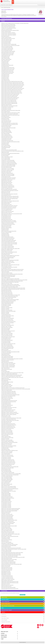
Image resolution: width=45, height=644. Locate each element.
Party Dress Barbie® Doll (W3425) (5, 117)
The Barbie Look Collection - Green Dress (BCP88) (8, 365)
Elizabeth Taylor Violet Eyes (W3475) (6, 226)
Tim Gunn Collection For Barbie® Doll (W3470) (7, 247)
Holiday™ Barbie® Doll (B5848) (5, 58)
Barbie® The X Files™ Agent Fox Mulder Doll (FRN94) (8, 486)
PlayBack (3, 612)
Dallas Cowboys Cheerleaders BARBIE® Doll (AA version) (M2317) (10, 255)
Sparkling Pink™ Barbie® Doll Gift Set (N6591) (7, 315)
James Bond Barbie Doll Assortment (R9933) (7, 437)
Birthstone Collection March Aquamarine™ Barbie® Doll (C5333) (10, 196)
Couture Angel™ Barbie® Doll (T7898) (6, 39)
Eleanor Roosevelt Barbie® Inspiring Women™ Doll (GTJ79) (9, 205)
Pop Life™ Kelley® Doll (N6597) (5, 145)
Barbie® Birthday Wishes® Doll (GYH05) (6, 219)
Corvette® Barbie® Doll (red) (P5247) (6, 139)
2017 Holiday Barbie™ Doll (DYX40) (6, 502)
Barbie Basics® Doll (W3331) (5, 118)
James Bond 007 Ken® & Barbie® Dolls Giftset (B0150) (8, 297)
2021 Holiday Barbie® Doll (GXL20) (6, 218)
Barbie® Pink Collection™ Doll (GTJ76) (6, 212)
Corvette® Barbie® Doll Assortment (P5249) (7, 140)
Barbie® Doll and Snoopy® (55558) (6, 379)
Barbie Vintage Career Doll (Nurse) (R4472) (7, 319)
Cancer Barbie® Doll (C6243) (5, 74)
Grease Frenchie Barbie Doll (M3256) (6, 40)
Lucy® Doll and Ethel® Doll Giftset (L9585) (7, 47)
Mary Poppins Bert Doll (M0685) (5, 154)
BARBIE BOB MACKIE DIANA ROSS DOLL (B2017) (8, 275)
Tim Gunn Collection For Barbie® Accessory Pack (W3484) (9, 242)
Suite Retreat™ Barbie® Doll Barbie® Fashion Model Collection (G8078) (11, 553)
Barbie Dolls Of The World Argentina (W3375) (7, 515)
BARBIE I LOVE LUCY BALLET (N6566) (6, 529)
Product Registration (5, 601)
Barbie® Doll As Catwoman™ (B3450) (6, 386)
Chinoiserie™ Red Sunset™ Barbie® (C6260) (7, 261)
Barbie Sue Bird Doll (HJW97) (5, 492)
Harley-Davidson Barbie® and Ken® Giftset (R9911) (8, 423)
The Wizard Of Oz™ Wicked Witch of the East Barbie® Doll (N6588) (10, 351)
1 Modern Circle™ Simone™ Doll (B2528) (6, 451)
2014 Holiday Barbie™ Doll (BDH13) (6, 458)
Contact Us (3, 614)
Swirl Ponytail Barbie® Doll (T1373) (6, 350)
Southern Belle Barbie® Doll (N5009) (6, 131)
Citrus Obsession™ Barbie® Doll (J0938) (6, 170)
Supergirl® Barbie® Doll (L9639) (5, 147)
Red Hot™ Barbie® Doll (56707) (5, 111)
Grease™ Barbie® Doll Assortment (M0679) (7, 356)
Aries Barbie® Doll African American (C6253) (7, 65)
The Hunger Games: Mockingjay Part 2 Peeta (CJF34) (8, 392)
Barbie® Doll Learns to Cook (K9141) (6, 429)
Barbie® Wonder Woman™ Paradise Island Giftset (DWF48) (9, 442)
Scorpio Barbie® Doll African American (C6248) (7, 69)
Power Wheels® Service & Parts (7, 605)
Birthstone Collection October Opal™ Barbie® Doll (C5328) (9, 96)
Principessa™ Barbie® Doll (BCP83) (6, 37)
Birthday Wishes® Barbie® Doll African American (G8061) (9, 559)
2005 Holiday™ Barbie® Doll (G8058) (6, 550)
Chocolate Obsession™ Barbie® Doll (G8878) (7, 560)
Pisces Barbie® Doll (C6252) (5, 66)
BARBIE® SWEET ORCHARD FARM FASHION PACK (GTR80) (9, 581)
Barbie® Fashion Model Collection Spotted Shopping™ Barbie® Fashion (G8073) (12, 552)
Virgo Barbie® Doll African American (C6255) (7, 54)
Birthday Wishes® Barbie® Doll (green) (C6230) (7, 52)
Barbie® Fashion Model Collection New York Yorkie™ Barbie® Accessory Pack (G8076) (13, 557)
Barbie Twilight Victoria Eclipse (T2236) (6, 421)
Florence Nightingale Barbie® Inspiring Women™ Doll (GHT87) (9, 190)
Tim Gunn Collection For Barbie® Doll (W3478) (7, 246)
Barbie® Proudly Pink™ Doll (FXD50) (6, 181)
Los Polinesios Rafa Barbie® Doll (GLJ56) (6, 575)
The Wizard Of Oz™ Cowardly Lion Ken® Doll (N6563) (8, 162)
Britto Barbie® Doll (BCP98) (5, 228)
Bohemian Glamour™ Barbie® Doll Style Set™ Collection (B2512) (10, 284)
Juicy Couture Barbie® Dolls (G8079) (6, 551)
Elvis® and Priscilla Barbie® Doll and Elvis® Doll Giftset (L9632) (9, 466)
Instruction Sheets (5, 599)
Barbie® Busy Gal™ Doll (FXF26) (5, 191)
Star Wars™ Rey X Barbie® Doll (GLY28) (6, 188)
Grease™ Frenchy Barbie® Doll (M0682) (6, 478)
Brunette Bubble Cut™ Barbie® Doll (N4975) (7, 543)
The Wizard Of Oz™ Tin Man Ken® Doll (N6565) (7, 160)
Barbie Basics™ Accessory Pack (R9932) (6, 430)
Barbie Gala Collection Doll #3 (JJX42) (6, 501)
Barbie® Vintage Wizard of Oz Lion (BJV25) (7, 362)
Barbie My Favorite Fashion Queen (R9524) (7, 434)
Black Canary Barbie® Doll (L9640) (6, 470)
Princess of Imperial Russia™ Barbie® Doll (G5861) (8, 51)
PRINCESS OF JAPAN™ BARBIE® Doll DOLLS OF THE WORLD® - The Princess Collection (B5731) (14, 23)
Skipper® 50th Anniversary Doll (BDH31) (6, 452)
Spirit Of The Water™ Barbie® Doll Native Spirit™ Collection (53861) (10, 248)
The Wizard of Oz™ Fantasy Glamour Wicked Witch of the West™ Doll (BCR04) (12, 358)
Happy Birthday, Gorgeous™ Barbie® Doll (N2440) (8, 522)
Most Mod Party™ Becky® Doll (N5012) (6, 132)
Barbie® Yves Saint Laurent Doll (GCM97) (7, 333)
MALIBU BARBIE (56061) (4, 380)
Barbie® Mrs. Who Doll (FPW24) (5, 566)
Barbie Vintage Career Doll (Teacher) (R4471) (7, 320)
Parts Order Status (5, 618)
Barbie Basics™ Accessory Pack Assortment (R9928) (8, 311)
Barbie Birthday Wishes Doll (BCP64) (6, 290)
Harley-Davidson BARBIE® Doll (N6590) (6, 530)
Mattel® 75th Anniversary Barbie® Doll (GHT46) (7, 185)
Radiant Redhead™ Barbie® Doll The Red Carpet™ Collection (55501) (10, 110)
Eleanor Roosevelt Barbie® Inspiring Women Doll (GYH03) (9, 400)
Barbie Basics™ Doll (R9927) (5, 313)
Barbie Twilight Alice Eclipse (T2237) (6, 422)
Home (2, 7)
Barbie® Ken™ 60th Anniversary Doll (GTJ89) (7, 211)
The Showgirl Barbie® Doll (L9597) (6, 314)
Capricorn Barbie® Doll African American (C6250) (7, 68)
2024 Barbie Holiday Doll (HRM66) (6, 494)
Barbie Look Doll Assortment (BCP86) (6, 225)
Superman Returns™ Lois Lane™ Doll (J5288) (7, 168)
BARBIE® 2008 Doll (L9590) (5, 152)
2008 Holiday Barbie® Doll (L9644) (6, 355)
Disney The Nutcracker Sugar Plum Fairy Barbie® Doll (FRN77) (9, 488)
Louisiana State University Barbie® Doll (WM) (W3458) (8, 240)
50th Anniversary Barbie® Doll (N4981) (6, 167)
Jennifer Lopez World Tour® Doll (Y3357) (6, 292)
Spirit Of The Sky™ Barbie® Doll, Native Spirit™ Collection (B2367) (10, 278)
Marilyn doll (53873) (4, 370)
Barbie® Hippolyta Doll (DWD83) (5, 328)
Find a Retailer (4, 619)
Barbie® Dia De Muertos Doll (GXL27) (6, 586)
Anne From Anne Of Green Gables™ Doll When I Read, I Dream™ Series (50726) (12, 377)
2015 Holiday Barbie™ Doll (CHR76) (6, 109)
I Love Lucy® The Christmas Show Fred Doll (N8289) (8, 127)
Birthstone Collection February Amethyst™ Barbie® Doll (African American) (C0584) (12, 83)
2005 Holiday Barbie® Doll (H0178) (6, 546)
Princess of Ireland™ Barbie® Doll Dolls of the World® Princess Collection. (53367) (12, 372)
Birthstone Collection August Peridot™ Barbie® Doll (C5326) (9, 98)
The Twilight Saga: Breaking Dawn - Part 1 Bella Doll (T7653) (9, 123)
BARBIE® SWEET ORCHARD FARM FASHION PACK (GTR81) (9, 582)
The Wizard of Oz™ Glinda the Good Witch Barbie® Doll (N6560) (10, 299)
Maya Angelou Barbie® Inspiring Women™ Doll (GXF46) (8, 206)
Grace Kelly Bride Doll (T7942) (5, 119)
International (3, 616)
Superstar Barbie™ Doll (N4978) (5, 537)
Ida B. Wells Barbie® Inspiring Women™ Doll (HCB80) (8, 220)
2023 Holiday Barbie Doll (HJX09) (5, 399)
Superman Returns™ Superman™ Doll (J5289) (7, 169)
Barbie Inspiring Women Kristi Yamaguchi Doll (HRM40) (8, 445)
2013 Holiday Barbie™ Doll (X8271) (6, 416)
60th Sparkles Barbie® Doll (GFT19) (6, 406)
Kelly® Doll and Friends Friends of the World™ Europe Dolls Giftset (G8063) (11, 564)
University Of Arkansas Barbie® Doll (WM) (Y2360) (8, 241)
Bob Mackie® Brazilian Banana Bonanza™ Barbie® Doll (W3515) (10, 30)
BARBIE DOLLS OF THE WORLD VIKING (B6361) (8, 276)
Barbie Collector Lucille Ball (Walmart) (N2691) (7, 347)
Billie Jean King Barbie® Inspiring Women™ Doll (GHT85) (9, 189)
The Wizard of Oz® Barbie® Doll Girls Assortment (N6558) (9, 163)
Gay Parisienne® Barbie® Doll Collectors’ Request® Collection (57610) (10, 285)
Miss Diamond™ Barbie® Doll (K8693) (6, 535)
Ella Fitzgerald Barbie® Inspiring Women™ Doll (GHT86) (8, 407)
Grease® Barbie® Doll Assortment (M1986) (7, 357)
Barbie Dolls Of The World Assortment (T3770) (7, 428)
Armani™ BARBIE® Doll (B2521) (5, 277)
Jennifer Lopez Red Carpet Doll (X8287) (6, 369)
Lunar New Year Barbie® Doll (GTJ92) (6, 210)
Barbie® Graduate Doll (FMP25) (5, 203)
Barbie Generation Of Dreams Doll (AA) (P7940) (7, 531)
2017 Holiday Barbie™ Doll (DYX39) (6, 268)
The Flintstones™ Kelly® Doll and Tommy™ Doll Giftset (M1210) (9, 474)
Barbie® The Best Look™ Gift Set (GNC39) (7, 398)
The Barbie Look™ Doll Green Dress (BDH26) (7, 456)
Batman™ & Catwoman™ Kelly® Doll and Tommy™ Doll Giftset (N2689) (11, 473)
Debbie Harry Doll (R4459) (4, 349)
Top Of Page (22, 594)
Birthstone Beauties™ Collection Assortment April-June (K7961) (9, 536)
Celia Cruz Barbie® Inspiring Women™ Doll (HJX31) (8, 409)
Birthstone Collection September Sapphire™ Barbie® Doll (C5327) (10, 97)
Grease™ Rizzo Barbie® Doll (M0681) (6, 471)
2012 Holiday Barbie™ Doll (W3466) (6, 304)
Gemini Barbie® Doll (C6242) (5, 75)
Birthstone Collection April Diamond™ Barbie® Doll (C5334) (9, 103)
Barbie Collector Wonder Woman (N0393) (6, 253)
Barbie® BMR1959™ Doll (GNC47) (6, 572)
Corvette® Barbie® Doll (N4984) (5, 538)
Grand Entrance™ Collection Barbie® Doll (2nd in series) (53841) (10, 420)
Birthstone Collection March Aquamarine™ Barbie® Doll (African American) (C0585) (12, 82)
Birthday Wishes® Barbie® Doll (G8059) (6, 558)
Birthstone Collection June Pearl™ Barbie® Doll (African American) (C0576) (11, 91)
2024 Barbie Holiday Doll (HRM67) (6, 499)
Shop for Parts (4, 597)
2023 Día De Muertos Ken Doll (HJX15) (6, 408)
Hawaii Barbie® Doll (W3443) (5, 234)
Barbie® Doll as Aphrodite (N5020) (6, 126)
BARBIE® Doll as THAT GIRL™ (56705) (6, 283)
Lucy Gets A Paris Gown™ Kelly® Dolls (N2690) (7, 472)
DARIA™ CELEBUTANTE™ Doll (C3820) (6, 385)
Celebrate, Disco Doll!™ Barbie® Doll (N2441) (7, 521)
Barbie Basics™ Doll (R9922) (5, 306)
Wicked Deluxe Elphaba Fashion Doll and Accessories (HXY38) (9, 588)
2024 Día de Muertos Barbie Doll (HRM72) (7, 340)
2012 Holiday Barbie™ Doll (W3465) (6, 305)
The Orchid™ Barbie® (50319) (5, 371)
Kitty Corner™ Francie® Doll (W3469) (6, 232)
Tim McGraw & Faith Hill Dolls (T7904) (6, 465)
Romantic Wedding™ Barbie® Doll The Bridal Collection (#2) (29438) (10, 112)
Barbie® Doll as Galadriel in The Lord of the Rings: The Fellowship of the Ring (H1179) (12, 387)
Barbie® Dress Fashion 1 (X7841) (5, 415)
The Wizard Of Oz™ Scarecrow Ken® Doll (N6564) (8, 161)
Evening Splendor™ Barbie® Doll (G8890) (7, 479)
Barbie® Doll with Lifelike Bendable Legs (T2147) (7, 464)
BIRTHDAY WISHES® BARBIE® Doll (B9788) (7, 257)
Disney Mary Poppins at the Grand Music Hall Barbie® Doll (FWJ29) (10, 394)
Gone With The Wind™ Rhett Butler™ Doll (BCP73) (8, 32)
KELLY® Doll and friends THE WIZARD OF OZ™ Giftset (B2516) (10, 282)
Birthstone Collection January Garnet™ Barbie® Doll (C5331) (9, 198)
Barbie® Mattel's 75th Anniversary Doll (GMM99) (7, 175)
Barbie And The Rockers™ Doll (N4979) (6, 539)
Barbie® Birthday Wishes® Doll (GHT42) (6, 182)
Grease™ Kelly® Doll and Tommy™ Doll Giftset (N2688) (8, 44)
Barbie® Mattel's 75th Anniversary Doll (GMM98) (7, 174)
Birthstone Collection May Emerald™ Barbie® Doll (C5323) (9, 102)
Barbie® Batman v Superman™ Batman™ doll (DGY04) (8, 414)
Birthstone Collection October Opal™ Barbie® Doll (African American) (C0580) (11, 87)
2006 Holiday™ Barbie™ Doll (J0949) (6, 326)
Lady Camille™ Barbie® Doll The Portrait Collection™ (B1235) (9, 286)
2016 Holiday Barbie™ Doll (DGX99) (6, 507)
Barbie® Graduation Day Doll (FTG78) (6, 204)
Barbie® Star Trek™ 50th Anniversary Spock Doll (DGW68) (9, 510)
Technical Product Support (6, 610)
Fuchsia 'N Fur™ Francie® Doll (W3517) (6, 29)
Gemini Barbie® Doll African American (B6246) (7, 53)
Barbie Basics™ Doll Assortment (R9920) (6, 307)
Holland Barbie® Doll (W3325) (5, 235)
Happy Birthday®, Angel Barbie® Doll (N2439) (7, 523)
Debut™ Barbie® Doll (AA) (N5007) (6, 146)
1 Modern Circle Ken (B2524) (5, 271)
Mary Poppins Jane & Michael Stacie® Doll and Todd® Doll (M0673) (10, 153)
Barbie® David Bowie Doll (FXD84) (6, 263)
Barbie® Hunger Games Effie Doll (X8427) (7, 293)
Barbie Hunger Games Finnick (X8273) (6, 291)
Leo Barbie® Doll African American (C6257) (7, 73)
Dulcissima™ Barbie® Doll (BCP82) (6, 31)
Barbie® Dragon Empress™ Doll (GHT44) (6, 184)
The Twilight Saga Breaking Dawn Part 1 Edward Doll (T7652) (9, 124)
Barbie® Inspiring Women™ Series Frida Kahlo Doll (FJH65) (9, 105)
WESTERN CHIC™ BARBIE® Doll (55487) (7, 249)
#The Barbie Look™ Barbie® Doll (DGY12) (7, 405)
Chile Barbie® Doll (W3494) (5, 233)
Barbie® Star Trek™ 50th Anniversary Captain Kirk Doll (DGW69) (10, 509)
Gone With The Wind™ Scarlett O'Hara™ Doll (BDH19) (8, 33)
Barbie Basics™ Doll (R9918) (5, 438)
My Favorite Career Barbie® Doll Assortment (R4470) (8, 321)
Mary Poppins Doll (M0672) (5, 155)
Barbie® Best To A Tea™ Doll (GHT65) (6, 444)
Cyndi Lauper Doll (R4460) (4, 435)
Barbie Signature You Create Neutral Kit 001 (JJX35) (8, 343)
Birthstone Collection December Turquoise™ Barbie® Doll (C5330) (10, 94)
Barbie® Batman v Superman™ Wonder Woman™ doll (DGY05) (9, 413)
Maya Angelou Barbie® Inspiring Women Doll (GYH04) (8, 401)
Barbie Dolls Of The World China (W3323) (6, 517)
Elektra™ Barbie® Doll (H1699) (5, 485)
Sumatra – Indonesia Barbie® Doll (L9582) (7, 156)
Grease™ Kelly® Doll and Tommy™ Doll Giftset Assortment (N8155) (10, 45)
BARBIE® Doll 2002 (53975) (5, 378)
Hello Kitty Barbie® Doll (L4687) (5, 254)
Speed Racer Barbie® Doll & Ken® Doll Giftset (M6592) (8, 545)
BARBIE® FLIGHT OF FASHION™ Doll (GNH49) (7, 579)
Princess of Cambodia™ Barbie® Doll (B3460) (7, 441)
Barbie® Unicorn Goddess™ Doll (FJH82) (6, 334)
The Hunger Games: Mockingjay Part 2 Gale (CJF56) (8, 391)
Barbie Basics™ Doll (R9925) (5, 312)
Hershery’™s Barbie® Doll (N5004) (6, 134)
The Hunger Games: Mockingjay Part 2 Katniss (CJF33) (8, 393)
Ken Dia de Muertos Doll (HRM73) (5, 341)
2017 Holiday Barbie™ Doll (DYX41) (6, 503)
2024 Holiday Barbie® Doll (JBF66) (6, 495)
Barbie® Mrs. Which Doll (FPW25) (5, 565)
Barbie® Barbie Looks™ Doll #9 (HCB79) (6, 568)
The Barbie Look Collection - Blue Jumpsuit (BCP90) (8, 363)
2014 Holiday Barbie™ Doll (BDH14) (6, 457)
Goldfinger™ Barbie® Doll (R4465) (6, 436)
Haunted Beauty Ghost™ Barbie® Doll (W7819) (7, 459)
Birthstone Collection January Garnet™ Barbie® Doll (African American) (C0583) (12, 270)
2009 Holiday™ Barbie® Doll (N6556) (6, 528)
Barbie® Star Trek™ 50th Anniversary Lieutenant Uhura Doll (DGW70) (10, 508)
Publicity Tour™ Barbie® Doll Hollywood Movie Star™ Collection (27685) (11, 376)
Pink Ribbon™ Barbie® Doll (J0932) (6, 384)
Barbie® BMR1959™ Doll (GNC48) (6, 573)
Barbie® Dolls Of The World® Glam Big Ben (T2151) (8, 427)
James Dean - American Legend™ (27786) (7, 298)
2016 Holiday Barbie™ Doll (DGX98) (6, 506)
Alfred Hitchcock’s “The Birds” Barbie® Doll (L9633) (8, 256)
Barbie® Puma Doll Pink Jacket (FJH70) (6, 443)
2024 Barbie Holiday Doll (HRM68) (6, 500)
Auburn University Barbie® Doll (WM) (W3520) (7, 239)
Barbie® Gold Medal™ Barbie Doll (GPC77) (7, 580)
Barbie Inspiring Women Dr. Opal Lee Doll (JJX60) (8, 336)
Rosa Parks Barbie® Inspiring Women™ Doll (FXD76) (8, 177)
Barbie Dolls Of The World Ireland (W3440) (7, 516)
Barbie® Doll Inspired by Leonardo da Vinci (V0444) (8, 463)
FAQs (2, 607)
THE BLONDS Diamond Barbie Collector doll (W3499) (8, 300)
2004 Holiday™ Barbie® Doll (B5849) (6, 59)
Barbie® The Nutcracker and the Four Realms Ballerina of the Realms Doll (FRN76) (12, 269)
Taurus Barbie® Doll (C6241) (5, 76)
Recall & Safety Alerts (5, 603)
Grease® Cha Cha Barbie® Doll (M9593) (6, 46)
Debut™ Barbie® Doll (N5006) (5, 133)
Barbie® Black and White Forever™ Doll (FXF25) (7, 262)
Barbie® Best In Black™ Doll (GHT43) (6, 183)
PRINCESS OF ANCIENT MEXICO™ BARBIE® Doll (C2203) (9, 450)
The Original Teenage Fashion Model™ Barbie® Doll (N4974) (9, 544)
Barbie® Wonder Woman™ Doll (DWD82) (6, 327)
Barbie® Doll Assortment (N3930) (5, 524)
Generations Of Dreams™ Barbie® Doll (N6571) (7, 532)
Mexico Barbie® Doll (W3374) (5, 116)
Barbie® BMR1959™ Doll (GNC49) (6, 574)
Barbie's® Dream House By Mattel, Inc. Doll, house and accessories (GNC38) (11, 213)
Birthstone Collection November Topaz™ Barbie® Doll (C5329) (9, 95)
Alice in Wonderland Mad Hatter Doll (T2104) (7, 348)
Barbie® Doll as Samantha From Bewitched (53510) (8, 24)
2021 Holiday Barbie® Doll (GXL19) (6, 217)
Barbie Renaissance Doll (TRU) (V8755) (6, 250)
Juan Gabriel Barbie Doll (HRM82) (5, 342)
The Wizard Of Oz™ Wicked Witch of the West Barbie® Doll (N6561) (10, 141)
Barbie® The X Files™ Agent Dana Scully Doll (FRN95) (8, 487)
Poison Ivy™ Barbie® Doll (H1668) (6, 481)
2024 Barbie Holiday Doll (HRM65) (6, 493)
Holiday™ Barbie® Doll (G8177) (5, 60)
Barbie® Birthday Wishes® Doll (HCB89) (6, 567)
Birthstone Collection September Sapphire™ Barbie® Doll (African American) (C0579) (12, 88)
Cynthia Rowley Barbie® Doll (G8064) (6, 480)
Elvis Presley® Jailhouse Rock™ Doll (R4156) (7, 322)
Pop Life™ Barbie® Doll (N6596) (5, 159)
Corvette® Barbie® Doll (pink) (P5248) (6, 138)
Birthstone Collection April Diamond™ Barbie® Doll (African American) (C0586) (11, 81)
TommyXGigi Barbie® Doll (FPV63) (6, 199)
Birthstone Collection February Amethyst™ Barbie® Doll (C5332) (9, 197)
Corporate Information (5, 621)
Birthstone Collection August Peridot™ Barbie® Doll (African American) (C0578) (11, 89)
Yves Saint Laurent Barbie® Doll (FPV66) (6, 335)
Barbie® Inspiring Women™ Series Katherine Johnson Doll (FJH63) (10, 264)
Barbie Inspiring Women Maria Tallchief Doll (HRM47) (8, 587)
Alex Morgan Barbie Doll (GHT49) (5, 176)
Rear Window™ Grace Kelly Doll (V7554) (6, 514)
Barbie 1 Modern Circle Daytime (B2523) (6, 344)
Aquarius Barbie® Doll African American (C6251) (7, 67)
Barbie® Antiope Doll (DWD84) (5, 329)
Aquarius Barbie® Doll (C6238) (5, 449)
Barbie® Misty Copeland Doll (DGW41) (6, 104)
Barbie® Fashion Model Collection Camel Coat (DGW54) (8, 221)
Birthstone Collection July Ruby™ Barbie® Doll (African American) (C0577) (11, 90)
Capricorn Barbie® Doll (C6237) (5, 80)
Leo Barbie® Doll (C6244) (4, 62)
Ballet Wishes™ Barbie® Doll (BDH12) (6, 227)
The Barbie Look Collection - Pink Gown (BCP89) (7, 364)
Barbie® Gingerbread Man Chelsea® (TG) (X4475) (8, 38)
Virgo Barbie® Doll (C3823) (5, 61)
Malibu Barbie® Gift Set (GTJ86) (5, 192)
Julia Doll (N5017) (3, 148)
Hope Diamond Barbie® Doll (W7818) (6, 125)
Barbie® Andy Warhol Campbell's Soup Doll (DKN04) (8, 25)
